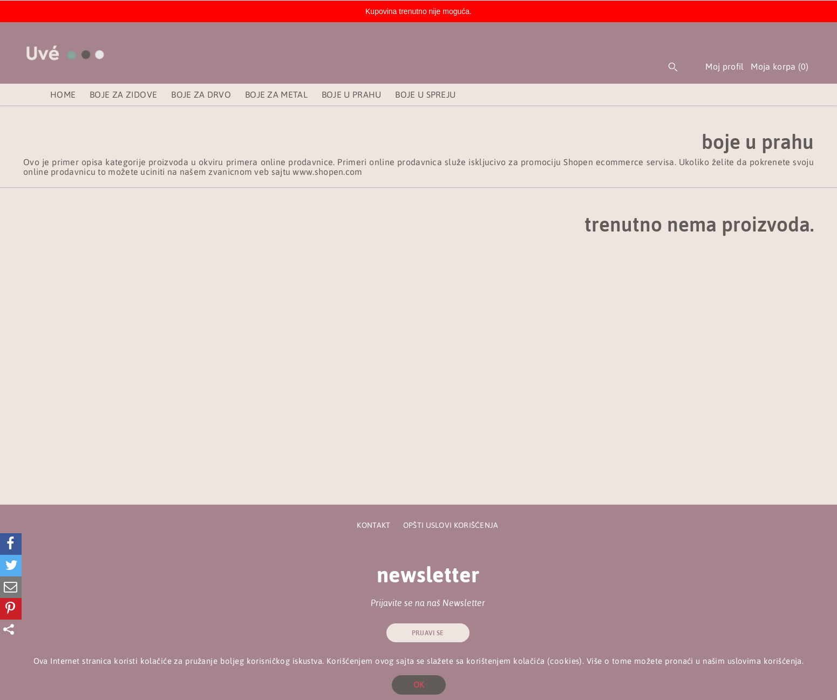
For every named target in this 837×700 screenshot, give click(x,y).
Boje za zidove (123, 94)
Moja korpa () (784, 68)
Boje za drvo (201, 94)
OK (418, 684)
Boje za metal (276, 94)
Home (63, 94)
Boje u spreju (425, 94)
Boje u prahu (352, 94)
